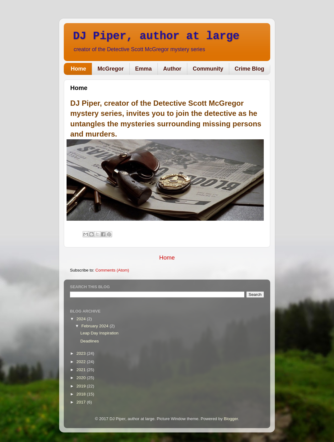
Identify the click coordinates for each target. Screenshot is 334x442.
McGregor (111, 69)
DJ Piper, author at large (156, 36)
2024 (81, 319)
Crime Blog (249, 69)
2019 (81, 386)
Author (172, 69)
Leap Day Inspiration (99, 333)
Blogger (231, 418)
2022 (81, 361)
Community (208, 69)
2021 (81, 369)
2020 (81, 377)
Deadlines (89, 341)
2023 (81, 353)
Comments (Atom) (112, 270)
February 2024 (95, 326)
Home (78, 69)
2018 (81, 394)
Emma (143, 69)
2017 (81, 402)
